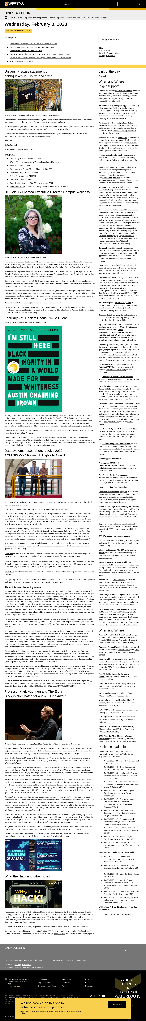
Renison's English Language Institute (113, 315)
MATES (113, 463)
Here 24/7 (13, 165)
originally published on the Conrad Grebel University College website (54, 744)
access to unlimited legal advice (117, 597)
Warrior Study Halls (123, 303)
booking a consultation (109, 258)
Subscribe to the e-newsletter (32, 967)
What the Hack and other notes (21, 61)
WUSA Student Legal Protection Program (115, 506)
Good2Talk (14, 180)
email (122, 258)
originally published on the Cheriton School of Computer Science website (43, 509)
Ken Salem (9, 543)
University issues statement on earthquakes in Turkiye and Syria (33, 44)
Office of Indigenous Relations (113, 429)
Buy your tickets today (110, 732)
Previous (8, 37)
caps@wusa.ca (120, 502)
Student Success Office (123, 91)
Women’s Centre (117, 465)
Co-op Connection (106, 487)
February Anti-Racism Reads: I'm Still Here (26, 51)
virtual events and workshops (113, 317)
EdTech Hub (122, 138)
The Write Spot (127, 218)
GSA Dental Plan (119, 580)
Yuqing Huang (10, 580)
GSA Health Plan (108, 565)
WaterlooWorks (59, 934)
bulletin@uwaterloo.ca (107, 56)
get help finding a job (121, 265)
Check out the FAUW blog (116, 370)
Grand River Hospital (18, 172)
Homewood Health (17, 186)
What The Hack (110, 684)
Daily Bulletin (15, 947)
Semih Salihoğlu (11, 561)
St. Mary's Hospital (17, 176)
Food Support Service (107, 475)
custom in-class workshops (122, 238)
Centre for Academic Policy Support (113, 492)
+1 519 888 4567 (14, 986)
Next (14, 37)
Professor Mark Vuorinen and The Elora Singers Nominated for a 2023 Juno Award (40, 58)
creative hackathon (40, 914)
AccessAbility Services (111, 177)
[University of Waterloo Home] (14, 4)
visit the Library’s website (24, 433)
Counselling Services (18, 158)
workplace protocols (117, 160)
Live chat (118, 293)
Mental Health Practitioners (127, 567)
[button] (122, 4)
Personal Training (124, 650)
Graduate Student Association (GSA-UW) (117, 540)
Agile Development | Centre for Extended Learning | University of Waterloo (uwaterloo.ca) (117, 115)
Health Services (16, 169)
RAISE (107, 465)
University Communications (76, 960)
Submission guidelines (13, 967)
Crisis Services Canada (18, 183)
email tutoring (122, 231)
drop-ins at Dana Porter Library (119, 233)
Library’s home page (116, 357)
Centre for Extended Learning (118, 148)
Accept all (117, 1004)
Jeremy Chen (9, 572)
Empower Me (104, 524)
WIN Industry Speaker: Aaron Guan (118, 710)
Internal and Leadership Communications (45, 960)
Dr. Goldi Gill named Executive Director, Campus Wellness (32, 47)
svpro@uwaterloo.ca (111, 422)
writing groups (112, 236)
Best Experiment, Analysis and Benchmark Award (32, 521)
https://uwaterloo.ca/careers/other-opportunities (116, 914)
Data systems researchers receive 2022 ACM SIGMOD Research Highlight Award (40, 54)
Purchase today (128, 643)
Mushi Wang (9, 554)
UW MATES (15, 162)
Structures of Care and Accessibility (112, 693)
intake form (128, 399)
